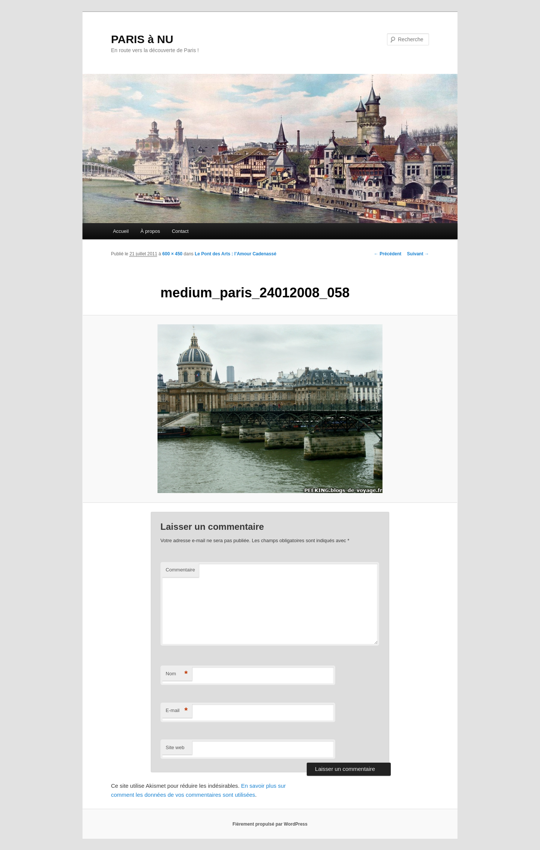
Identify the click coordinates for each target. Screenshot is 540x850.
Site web (175, 747)
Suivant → (418, 253)
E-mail (177, 710)
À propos (150, 231)
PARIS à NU (142, 39)
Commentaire (180, 570)
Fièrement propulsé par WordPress (270, 824)
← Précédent (387, 253)
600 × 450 (172, 253)
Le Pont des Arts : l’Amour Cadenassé (235, 253)
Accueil (121, 231)
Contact (180, 231)
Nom (177, 674)
